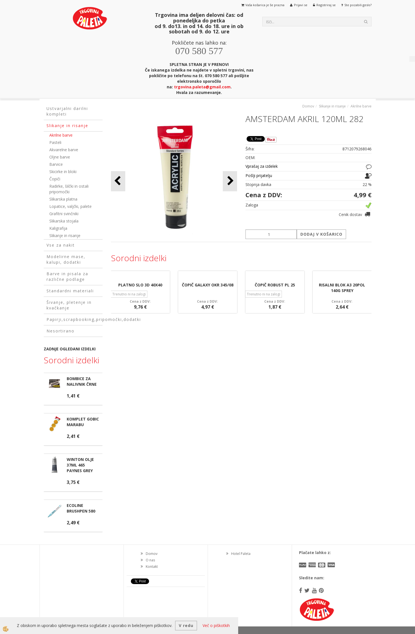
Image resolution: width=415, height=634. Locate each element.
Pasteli (55, 142)
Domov (308, 106)
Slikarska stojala (63, 221)
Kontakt (152, 566)
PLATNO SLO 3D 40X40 (140, 285)
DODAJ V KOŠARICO (321, 234)
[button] (230, 181)
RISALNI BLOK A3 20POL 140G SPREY (342, 287)
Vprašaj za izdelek (261, 166)
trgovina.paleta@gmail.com (202, 86)
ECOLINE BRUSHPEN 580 (81, 508)
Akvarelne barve (63, 149)
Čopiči (54, 179)
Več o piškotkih (216, 625)
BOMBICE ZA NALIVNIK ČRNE (82, 381)
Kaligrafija (58, 228)
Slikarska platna (63, 199)
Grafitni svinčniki (63, 213)
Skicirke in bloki (62, 171)
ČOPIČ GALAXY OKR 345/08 (207, 285)
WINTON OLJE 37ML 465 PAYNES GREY (80, 465)
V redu (186, 625)
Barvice (56, 164)
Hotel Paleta (241, 553)
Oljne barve (59, 157)
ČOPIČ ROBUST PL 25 (275, 285)
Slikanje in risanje (64, 235)
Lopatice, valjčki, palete (70, 206)
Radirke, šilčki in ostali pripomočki (69, 188)
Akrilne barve (61, 135)
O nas (150, 560)
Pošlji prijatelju (258, 175)
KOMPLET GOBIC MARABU (83, 421)
